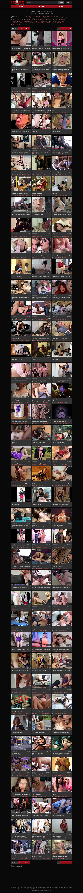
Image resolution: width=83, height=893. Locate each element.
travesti (44, 16)
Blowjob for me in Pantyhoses (38, 857)
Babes (44, 754)
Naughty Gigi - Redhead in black (19, 732)
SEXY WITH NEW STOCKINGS (18, 546)
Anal (19, 50)
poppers (43, 19)
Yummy (54, 794)
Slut (65, 319)
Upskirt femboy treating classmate (40, 815)
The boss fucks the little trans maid (20, 152)
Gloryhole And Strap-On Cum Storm (20, 711)
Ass (43, 112)
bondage (56, 19)
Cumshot (67, 174)
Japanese (46, 506)
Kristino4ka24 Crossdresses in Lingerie (41, 48)
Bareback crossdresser (37, 193)
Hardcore (26, 402)
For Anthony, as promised (37, 214)
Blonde (23, 133)
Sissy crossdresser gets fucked (39, 670)
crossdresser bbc (16, 24)
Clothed (45, 174)
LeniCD (33, 691)
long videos (61, 6)
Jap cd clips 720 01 (36, 504)
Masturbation (63, 112)
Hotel (47, 713)
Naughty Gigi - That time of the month (20, 401)
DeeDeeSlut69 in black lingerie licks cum (21, 566)
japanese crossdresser (17, 19)
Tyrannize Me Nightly (57, 566)
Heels (67, 278)
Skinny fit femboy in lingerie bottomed (61, 546)
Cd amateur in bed (16, 338)
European (48, 50)
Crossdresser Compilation (58, 815)
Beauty (20, 174)
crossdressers (40, 18)
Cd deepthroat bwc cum (57, 401)
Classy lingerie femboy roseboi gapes (20, 318)
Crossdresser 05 (35, 566)
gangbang (14, 22)
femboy (23, 16)
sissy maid (63, 19)
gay (34, 16)
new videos (41, 6)
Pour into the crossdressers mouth (60, 504)
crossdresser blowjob (24, 22)
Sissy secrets (14, 442)
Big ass (47, 112)
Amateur (15, 50)
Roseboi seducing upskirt (37, 774)
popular (14, 28)
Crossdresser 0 (55, 463)
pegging (48, 22)
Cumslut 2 (34, 525)
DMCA (45, 884)
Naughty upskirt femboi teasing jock (40, 255)
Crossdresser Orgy (36, 359)
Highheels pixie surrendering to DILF (60, 629)
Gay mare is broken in (16, 629)
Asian (55, 236)
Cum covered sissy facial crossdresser (60, 753)
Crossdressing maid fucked (58, 442)
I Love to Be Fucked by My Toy (59, 421)
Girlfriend (68, 526)
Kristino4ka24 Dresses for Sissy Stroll (40, 276)
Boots (60, 133)
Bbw (64, 485)
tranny (39, 16)
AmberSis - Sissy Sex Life (37, 546)
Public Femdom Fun (36, 794)
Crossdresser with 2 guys (17, 359)
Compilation (46, 70)
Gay (46, 91)
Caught (44, 464)
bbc (32, 22)
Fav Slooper (14, 255)
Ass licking (61, 215)
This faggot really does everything (40, 483)
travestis (54, 22)
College (38, 319)
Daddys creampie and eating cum (19, 587)
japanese (47, 18)
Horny (33, 629)
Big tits (25, 236)
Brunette (65, 568)
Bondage (24, 153)
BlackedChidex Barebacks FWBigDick (20, 193)
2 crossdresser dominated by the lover (61, 691)
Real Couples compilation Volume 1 (60, 711)
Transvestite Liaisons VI (57, 90)
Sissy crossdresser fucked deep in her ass (41, 587)
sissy (18, 16)
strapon (20, 21)
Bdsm (23, 70)
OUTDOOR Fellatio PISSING (38, 732)
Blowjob (61, 50)
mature (14, 21)
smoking (58, 21)
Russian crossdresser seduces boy (19, 857)
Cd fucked (54, 193)
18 (13, 319)
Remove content (39, 884)
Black (20, 485)
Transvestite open (16, 753)
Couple (34, 91)
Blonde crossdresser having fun (39, 608)
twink (59, 22)
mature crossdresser (56, 18)
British (45, 361)
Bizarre (23, 319)
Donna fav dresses (56, 836)
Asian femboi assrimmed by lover (19, 380)
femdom (52, 21)
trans (32, 19)
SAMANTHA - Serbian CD (37, 753)
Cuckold (68, 609)
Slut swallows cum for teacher (59, 318)
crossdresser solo (28, 21)
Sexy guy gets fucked (57, 235)
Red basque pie (15, 504)
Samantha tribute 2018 (17, 276)
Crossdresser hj (35, 235)
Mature (27, 340)
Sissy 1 (54, 110)
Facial (27, 671)
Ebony (26, 734)
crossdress (50, 16)
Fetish (47, 651)
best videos (21, 6)
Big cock (24, 50)
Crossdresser (55, 359)
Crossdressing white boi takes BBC (19, 483)
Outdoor (22, 754)
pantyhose (49, 19)
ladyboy (37, 19)
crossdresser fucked (17, 18)
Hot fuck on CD (35, 90)
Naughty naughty (56, 131)
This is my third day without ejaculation (21, 774)
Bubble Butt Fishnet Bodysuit (18, 836)
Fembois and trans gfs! (57, 525)
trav (63, 21)
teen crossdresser (43, 21)
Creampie (24, 215)
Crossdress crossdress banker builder (60, 774)
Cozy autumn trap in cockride (38, 836)
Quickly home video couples (38, 442)
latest (20, 28)
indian (57, 16)
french (35, 21)
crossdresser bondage (29, 18)
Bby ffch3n (34, 131)
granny (26, 19)
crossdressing (67, 18)
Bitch (19, 609)
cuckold (37, 22)
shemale (29, 16)
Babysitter (21, 423)
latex (42, 22)
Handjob (68, 837)
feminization (64, 16)
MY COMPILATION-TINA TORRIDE (59, 857)
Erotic (47, 340)
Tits (26, 754)
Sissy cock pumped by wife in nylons (40, 152)
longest (27, 28)
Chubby (27, 837)
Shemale (66, 361)
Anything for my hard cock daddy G (40, 421)
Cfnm (29, 817)
